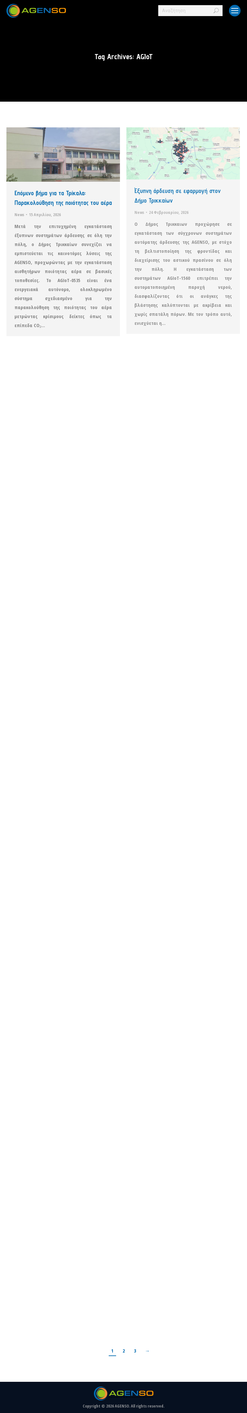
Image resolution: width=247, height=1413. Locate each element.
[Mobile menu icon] (235, 10)
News (19, 214)
